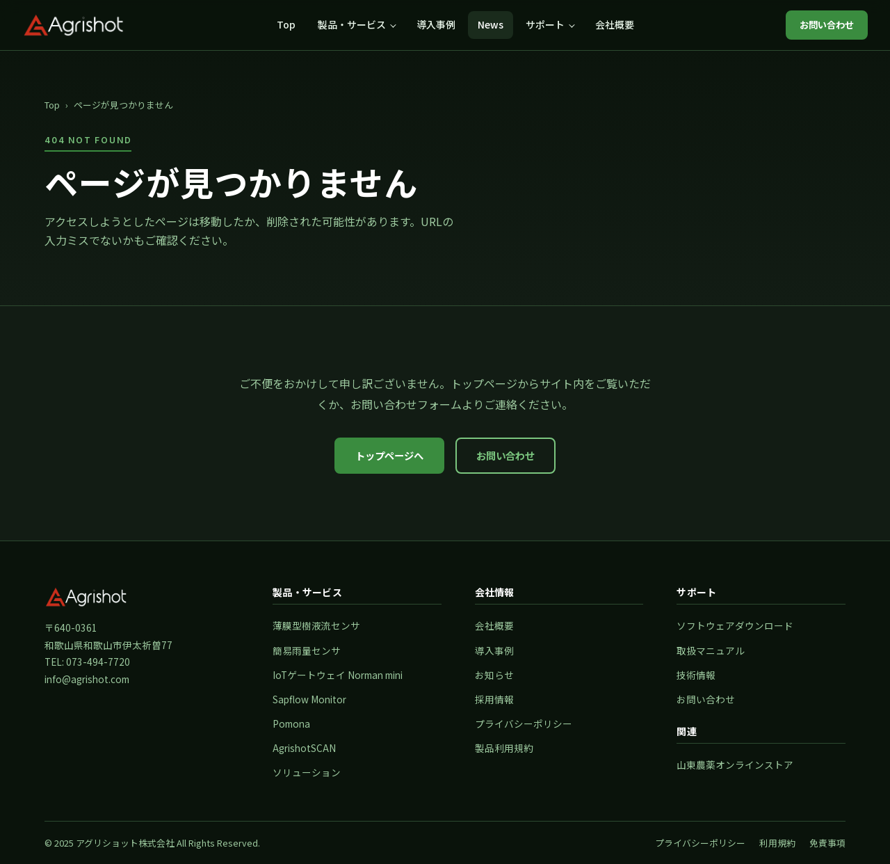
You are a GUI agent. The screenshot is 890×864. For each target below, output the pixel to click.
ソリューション (307, 772)
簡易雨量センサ (307, 650)
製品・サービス (352, 24)
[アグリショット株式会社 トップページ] (73, 25)
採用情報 (494, 699)
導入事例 (435, 24)
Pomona (291, 723)
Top (286, 24)
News (490, 24)
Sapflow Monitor (309, 699)
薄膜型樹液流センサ (316, 625)
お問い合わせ (827, 24)
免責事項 (827, 842)
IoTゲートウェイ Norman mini (338, 675)
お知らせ (494, 675)
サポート (545, 24)
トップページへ (389, 455)
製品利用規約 (504, 748)
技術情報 (696, 675)
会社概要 (614, 24)
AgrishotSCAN (304, 748)
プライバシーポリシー (523, 723)
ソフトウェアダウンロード (735, 625)
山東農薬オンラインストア (735, 764)
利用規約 (777, 842)
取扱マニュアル (711, 650)
